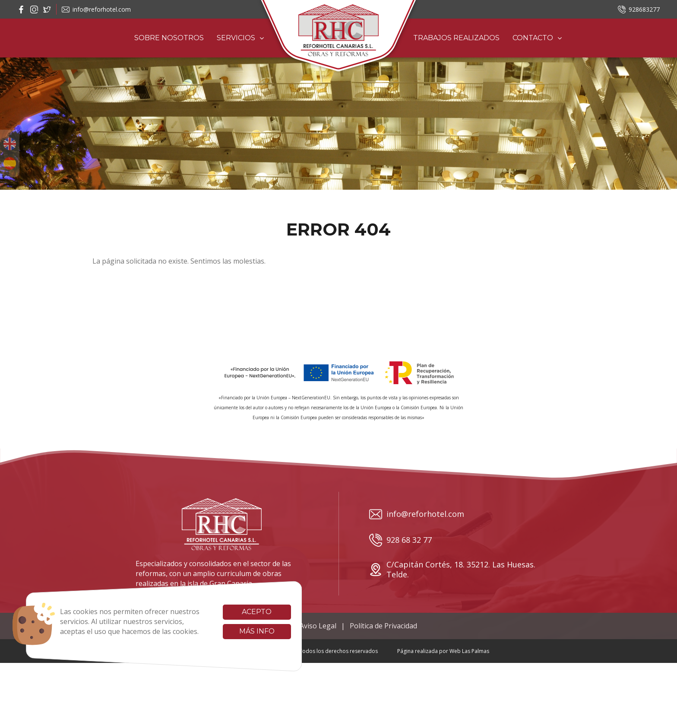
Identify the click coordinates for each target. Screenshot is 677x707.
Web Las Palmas (469, 651)
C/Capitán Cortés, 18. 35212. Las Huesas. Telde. (452, 570)
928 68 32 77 (400, 540)
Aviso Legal (318, 626)
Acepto (246, 612)
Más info (246, 631)
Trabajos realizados (456, 38)
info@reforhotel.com (96, 9)
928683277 (639, 9)
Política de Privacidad (383, 626)
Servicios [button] (240, 38)
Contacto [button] (537, 38)
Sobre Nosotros (169, 38)
